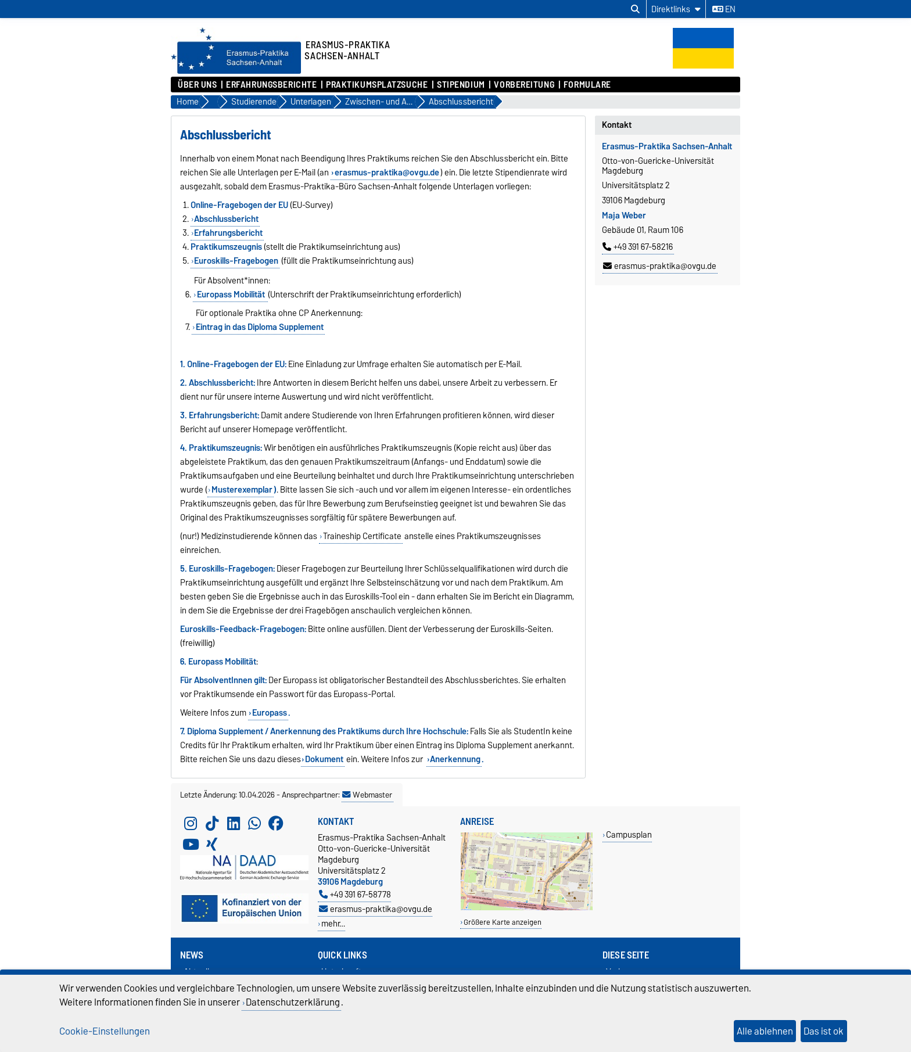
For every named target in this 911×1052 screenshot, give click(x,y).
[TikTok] (212, 823)
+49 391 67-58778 (355, 894)
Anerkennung (455, 759)
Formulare (587, 85)
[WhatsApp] (254, 823)
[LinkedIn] (233, 823)
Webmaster (367, 795)
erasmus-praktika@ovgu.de (659, 266)
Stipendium (461, 85)
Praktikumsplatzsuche (377, 85)
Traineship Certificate (362, 536)
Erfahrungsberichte (271, 85)
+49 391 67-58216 (637, 247)
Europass (269, 713)
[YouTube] (190, 844)
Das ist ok (824, 1031)
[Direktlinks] (676, 9)
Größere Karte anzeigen (502, 922)
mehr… (333, 923)
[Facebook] (276, 823)
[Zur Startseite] (236, 71)
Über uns (197, 85)
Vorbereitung (524, 85)
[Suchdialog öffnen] (635, 9)
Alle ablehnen (765, 1031)
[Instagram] (190, 823)
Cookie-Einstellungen (104, 1031)
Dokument (324, 759)
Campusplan (629, 834)
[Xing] (212, 844)
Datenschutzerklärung (293, 1002)
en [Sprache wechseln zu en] (724, 9)
